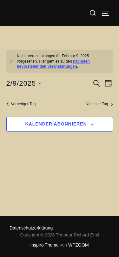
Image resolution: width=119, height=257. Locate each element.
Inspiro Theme (44, 245)
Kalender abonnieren (56, 123)
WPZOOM (78, 245)
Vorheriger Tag (21, 104)
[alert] (59, 61)
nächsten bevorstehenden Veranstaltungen (53, 64)
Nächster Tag (99, 104)
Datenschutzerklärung (31, 227)
